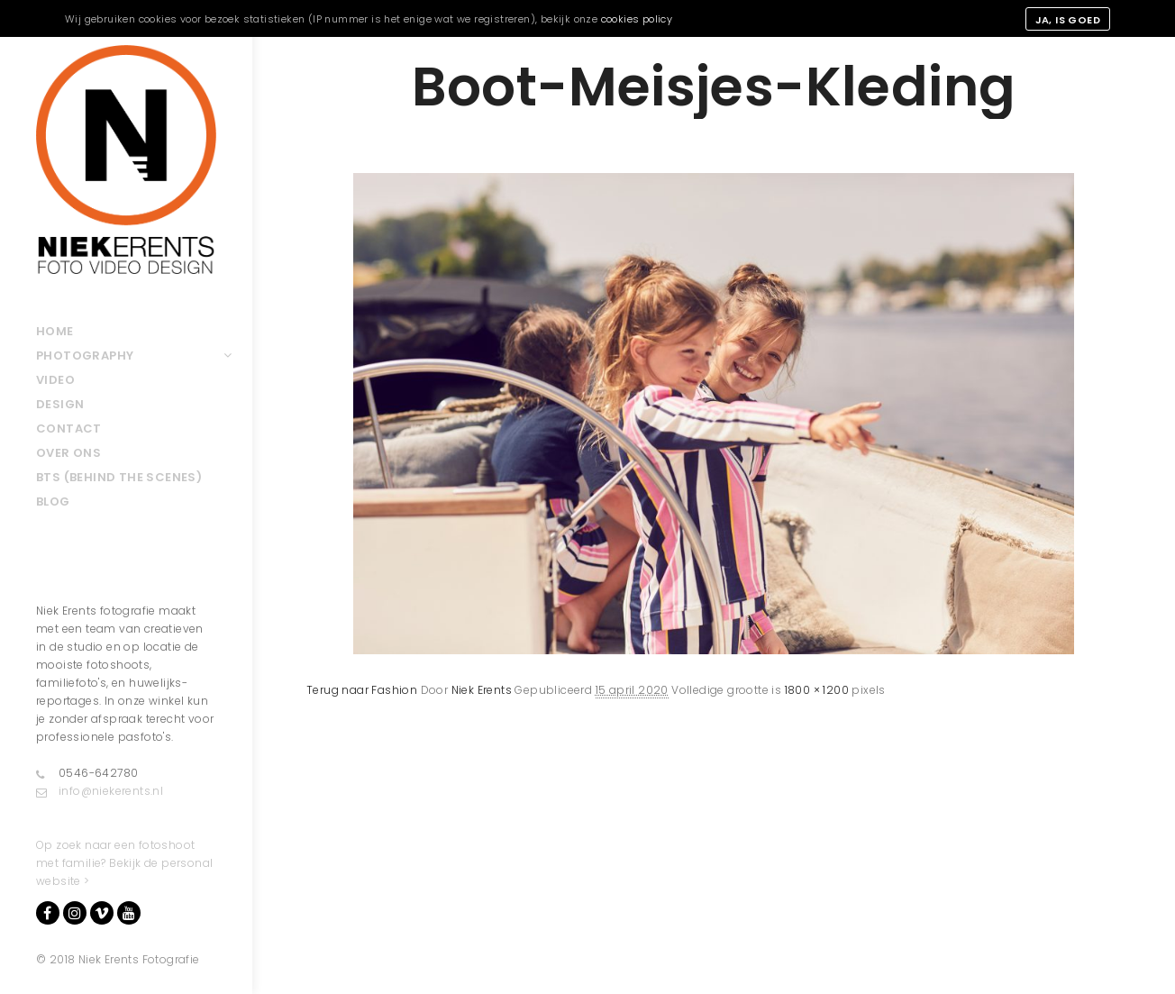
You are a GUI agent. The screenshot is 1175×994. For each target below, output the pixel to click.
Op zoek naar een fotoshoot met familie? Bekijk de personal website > (124, 863)
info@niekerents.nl (99, 791)
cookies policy (637, 19)
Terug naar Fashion (361, 690)
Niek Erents (481, 690)
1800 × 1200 (817, 690)
